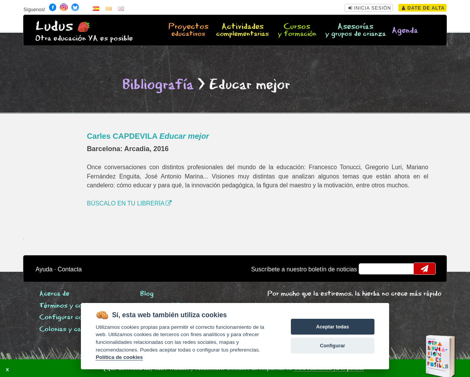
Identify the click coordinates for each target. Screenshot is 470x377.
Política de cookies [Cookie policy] (119, 357)
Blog (147, 293)
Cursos (297, 30)
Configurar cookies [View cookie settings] (69, 317)
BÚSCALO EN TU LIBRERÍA (129, 203)
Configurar (332, 345)
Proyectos (188, 30)
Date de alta (423, 8)
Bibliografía (158, 85)
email (370, 268)
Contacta (70, 269)
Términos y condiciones (74, 305)
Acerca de (54, 293)
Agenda (405, 30)
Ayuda (43, 269)
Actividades (242, 30)
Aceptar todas (332, 327)
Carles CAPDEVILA (148, 136)
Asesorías (355, 30)
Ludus (54, 26)
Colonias (77, 329)
